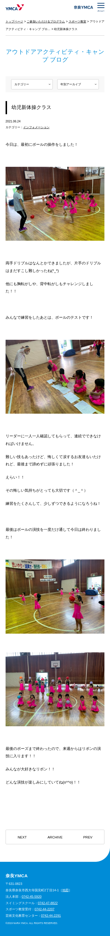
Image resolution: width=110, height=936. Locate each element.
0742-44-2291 (51, 915)
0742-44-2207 (45, 909)
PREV (87, 837)
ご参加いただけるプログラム (46, 21)
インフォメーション (36, 127)
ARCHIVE (55, 837)
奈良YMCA (15, 7)
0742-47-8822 (48, 903)
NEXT (22, 837)
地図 (65, 890)
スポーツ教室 (77, 21)
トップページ (14, 21)
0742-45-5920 (32, 896)
